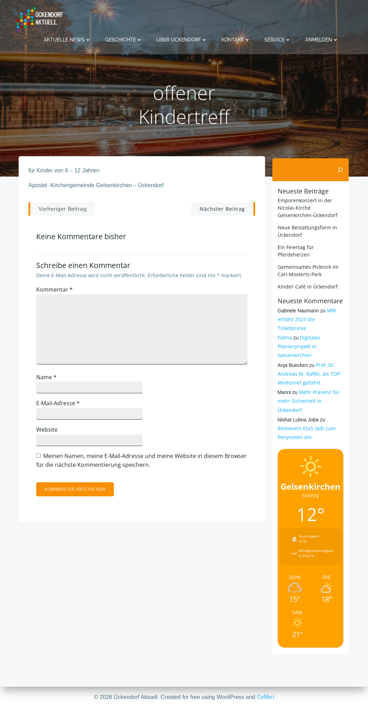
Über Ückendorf (181, 39)
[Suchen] (341, 169)
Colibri (265, 697)
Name (49, 380)
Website (50, 433)
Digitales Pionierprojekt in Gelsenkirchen (298, 337)
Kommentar (57, 293)
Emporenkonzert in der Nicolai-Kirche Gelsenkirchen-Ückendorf (306, 207)
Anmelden (321, 39)
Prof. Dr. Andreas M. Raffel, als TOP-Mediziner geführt (309, 364)
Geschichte (123, 39)
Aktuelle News (67, 39)
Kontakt (235, 39)
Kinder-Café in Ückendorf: (307, 286)
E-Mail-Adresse (61, 407)
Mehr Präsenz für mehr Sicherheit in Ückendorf (308, 392)
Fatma (284, 328)
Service (277, 39)
